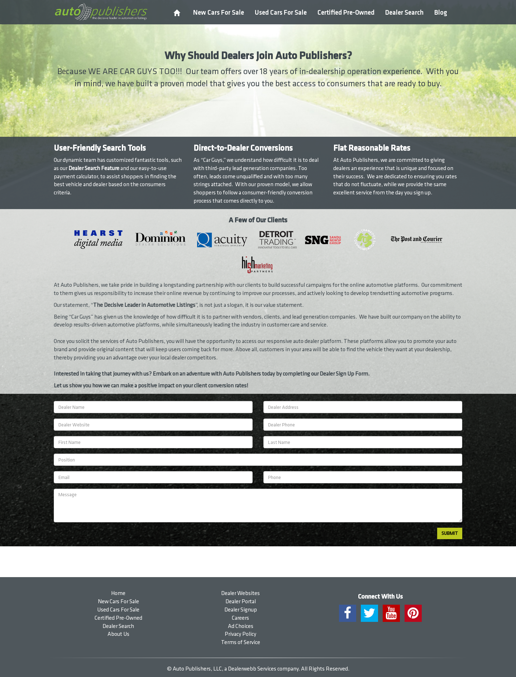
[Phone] (362, 477)
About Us (118, 634)
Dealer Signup (240, 609)
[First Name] (153, 442)
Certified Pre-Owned (345, 13)
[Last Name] (362, 442)
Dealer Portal (240, 601)
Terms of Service (240, 642)
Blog (440, 13)
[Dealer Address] (362, 407)
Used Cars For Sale (281, 13)
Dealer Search (404, 13)
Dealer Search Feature (93, 168)
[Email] (153, 477)
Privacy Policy (240, 634)
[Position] (258, 460)
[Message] (258, 505)
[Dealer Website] (153, 425)
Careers (240, 618)
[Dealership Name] (153, 407)
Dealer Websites (240, 593)
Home (118, 593)
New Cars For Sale (218, 13)
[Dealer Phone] (362, 425)
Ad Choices (240, 626)
